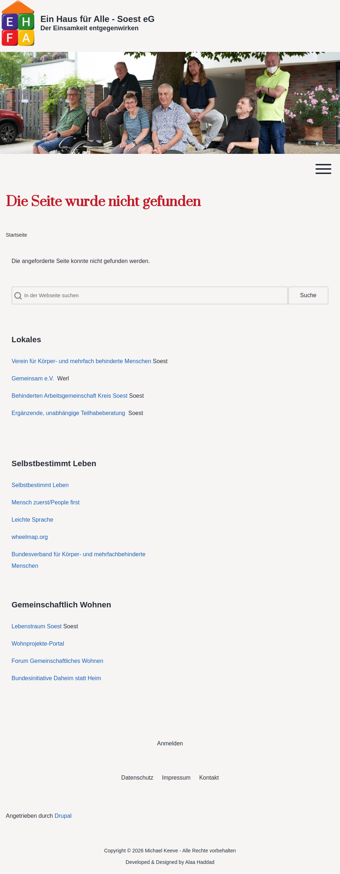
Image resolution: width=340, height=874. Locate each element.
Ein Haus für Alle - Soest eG (97, 19)
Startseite (16, 235)
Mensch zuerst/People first (46, 502)
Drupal (63, 816)
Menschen (25, 566)
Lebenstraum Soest (37, 626)
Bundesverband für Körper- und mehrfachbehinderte (79, 554)
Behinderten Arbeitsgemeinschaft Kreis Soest (69, 396)
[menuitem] (170, 743)
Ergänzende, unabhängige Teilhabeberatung (69, 413)
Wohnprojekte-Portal (38, 644)
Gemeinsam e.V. (33, 378)
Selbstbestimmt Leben (40, 485)
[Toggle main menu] (170, 169)
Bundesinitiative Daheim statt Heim (56, 678)
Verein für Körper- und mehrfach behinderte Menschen (81, 361)
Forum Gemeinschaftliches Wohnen (57, 661)
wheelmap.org (30, 537)
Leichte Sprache (32, 520)
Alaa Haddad (199, 862)
